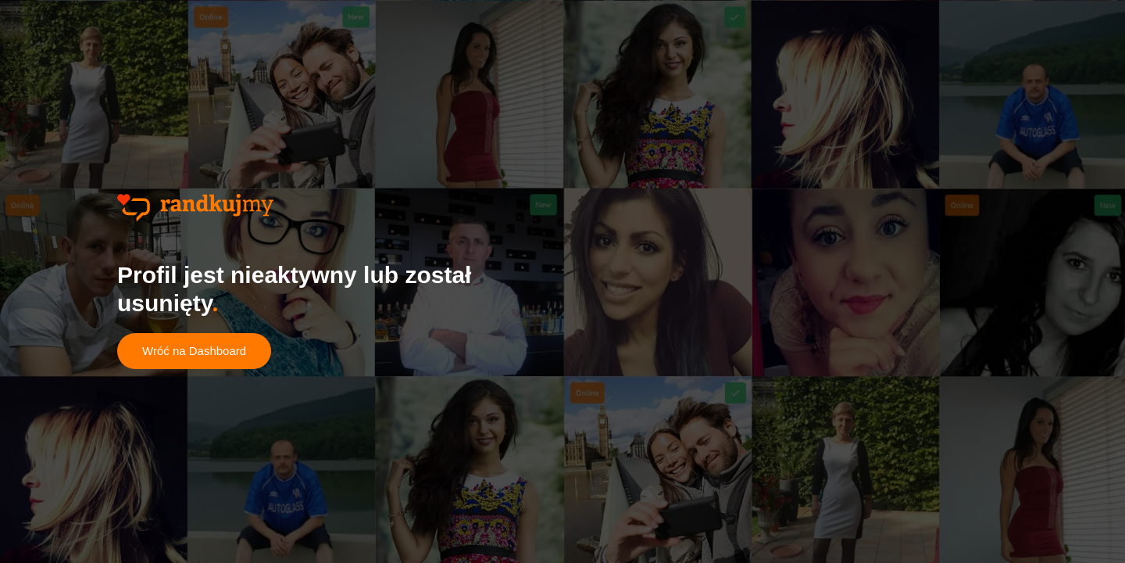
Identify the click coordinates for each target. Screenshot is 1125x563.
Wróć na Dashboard (194, 350)
